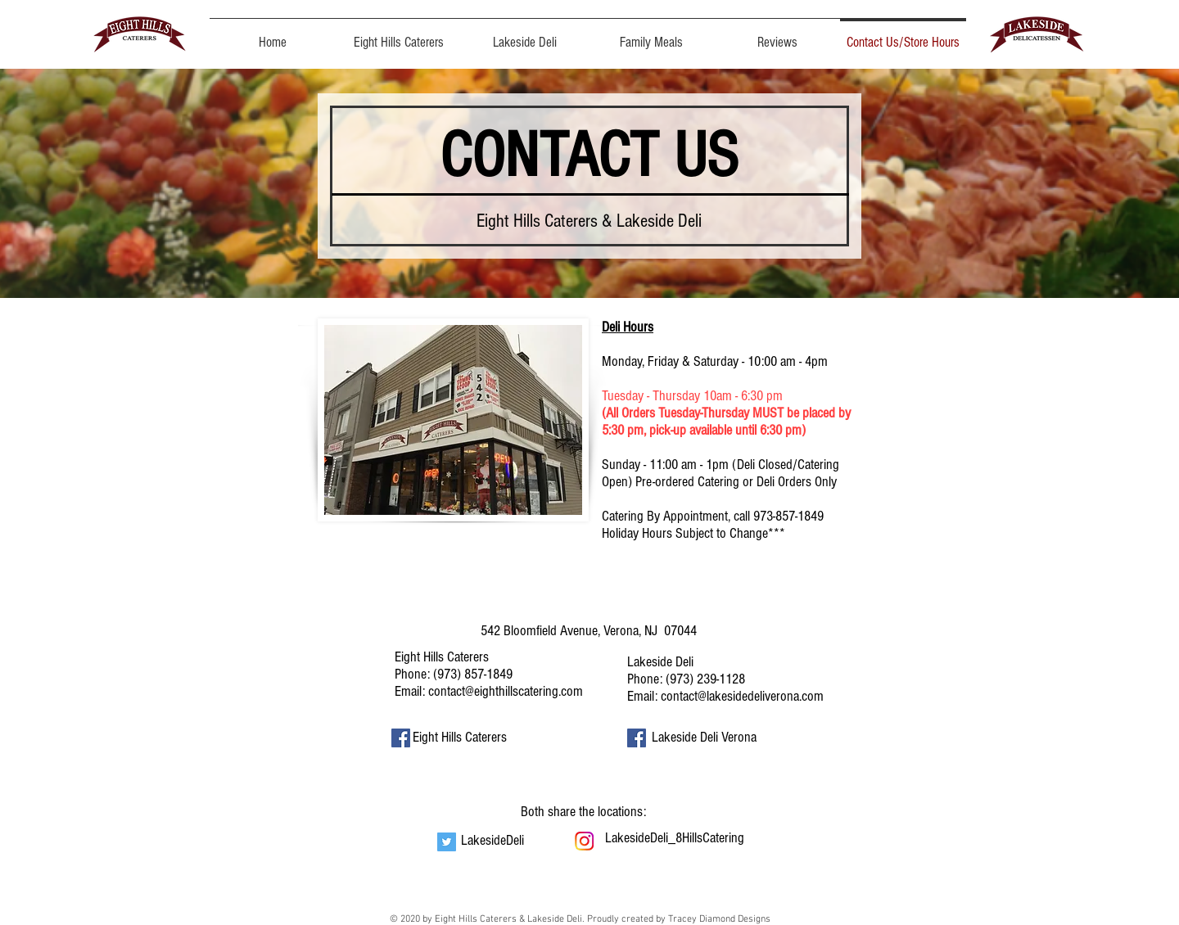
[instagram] (584, 841)
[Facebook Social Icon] (400, 738)
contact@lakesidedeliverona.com (742, 696)
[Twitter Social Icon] (446, 841)
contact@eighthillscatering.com (505, 691)
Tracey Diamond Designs (719, 919)
